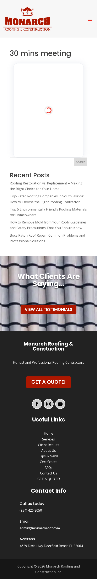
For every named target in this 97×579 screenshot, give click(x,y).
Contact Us (48, 473)
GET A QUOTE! (48, 479)
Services (48, 439)
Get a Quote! (48, 381)
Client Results (48, 445)
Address (27, 539)
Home (48, 433)
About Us (48, 450)
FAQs (49, 467)
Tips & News (48, 456)
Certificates (48, 461)
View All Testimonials (48, 309)
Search (80, 162)
